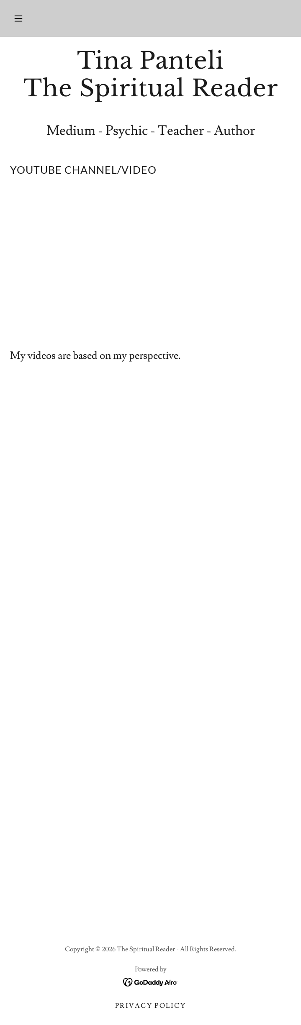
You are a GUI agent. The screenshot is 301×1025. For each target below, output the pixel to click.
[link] (150, 74)
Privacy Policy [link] (150, 1006)
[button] (18, 18)
